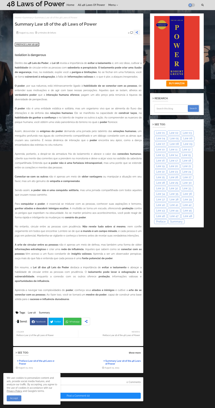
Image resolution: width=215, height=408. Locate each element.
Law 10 (160, 149)
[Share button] (86, 321)
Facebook (41, 321)
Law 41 (174, 205)
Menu (112, 5)
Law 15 (186, 155)
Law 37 (160, 199)
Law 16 (160, 160)
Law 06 (187, 138)
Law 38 (173, 199)
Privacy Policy (14, 391)
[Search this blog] (171, 108)
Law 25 (160, 177)
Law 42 (187, 205)
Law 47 (174, 216)
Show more (135, 352)
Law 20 (173, 166)
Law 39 (187, 199)
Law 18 (32, 312)
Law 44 (173, 210)
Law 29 (173, 182)
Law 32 (173, 188)
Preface (161, 221)
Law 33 (186, 188)
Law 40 (160, 205)
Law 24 (186, 171)
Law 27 (187, 177)
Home (70, 5)
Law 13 (160, 155)
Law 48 (187, 216)
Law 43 (160, 210)
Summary (28, 17)
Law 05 (174, 138)
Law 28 (160, 182)
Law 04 (160, 138)
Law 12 (186, 149)
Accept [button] (14, 398)
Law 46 (160, 216)
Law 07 (160, 143)
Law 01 (160, 132)
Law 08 (174, 143)
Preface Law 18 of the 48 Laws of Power (37, 362)
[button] (202, 5)
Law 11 (173, 149)
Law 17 (173, 160)
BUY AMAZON (177, 83)
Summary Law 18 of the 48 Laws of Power (123, 362)
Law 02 (173, 132)
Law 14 (173, 155)
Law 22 (160, 171)
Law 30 (187, 182)
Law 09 (187, 143)
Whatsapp (74, 321)
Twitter (57, 321)
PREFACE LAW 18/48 (27, 44)
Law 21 (187, 166)
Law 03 (187, 132)
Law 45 (187, 210)
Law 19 (160, 166)
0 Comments (133, 382)
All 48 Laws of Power (91, 5)
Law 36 (187, 193)
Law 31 (160, 188)
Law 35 (173, 193)
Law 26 (173, 177)
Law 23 (173, 171)
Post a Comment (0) (78, 395)
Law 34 (160, 193)
